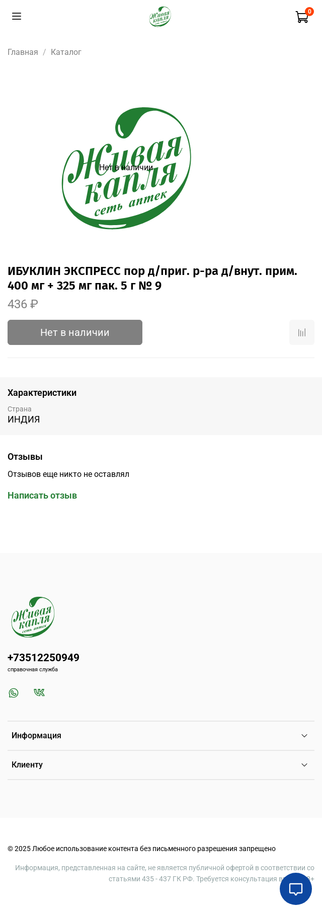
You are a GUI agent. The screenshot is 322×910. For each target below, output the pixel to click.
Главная (23, 52)
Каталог (66, 52)
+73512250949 (43, 658)
